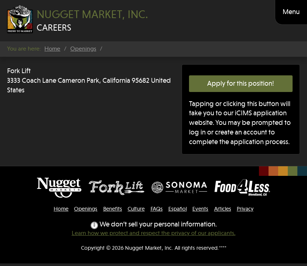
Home (52, 48)
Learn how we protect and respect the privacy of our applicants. (154, 233)
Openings (83, 48)
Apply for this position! (240, 83)
